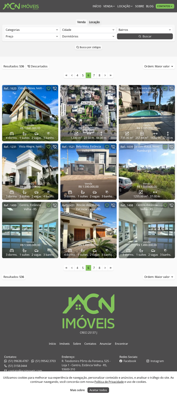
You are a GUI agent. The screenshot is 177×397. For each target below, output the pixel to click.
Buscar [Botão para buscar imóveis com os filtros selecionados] (145, 36)
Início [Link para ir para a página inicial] (97, 6)
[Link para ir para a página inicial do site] (21, 6)
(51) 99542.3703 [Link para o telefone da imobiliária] (43, 361)
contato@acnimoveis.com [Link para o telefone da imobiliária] (23, 371)
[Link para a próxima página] (105, 75)
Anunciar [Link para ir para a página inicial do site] (105, 344)
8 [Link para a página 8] (99, 75)
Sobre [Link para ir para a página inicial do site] (77, 344)
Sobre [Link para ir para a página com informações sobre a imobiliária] (139, 6)
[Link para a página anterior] (72, 75)
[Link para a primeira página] (66, 75)
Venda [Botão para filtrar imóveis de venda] (81, 22)
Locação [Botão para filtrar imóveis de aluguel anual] (94, 22)
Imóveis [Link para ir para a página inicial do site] (64, 344)
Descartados (37, 66)
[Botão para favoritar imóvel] (48, 88)
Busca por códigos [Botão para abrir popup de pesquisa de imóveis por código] (88, 47)
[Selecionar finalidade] (32, 30)
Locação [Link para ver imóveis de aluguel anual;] (125, 6)
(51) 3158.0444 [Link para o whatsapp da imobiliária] (15, 366)
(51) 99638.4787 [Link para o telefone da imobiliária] (16, 361)
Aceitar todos (98, 390)
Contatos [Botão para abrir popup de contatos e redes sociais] (165, 6)
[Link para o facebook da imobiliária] (132, 361)
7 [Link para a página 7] (94, 75)
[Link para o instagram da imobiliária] (159, 361)
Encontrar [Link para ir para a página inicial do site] (121, 344)
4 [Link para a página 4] (77, 75)
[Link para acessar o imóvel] (30, 113)
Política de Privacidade (109, 382)
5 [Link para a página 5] (83, 75)
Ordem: (159, 66)
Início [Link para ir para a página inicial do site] (52, 344)
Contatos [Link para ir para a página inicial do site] (90, 344)
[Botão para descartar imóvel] (55, 88)
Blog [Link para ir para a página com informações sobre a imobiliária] (150, 6)
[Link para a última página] (110, 75)
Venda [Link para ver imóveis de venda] (109, 6)
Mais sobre (77, 390)
